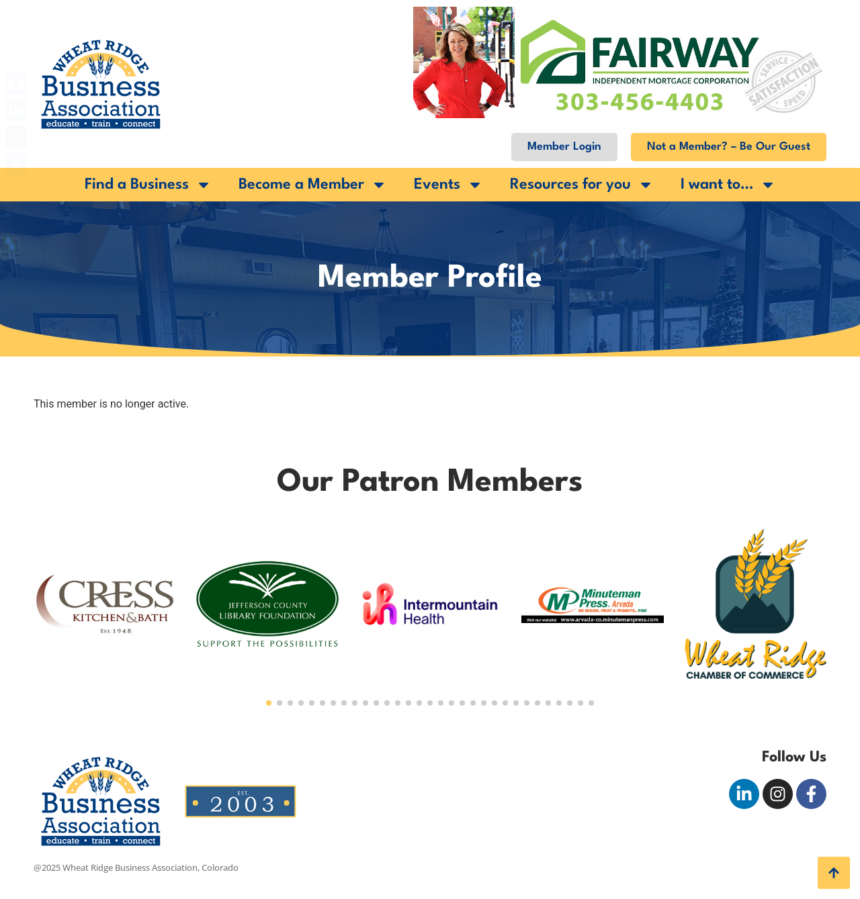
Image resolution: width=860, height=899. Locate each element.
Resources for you (582, 184)
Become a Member (313, 184)
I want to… (728, 184)
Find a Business (148, 184)
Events (448, 184)
